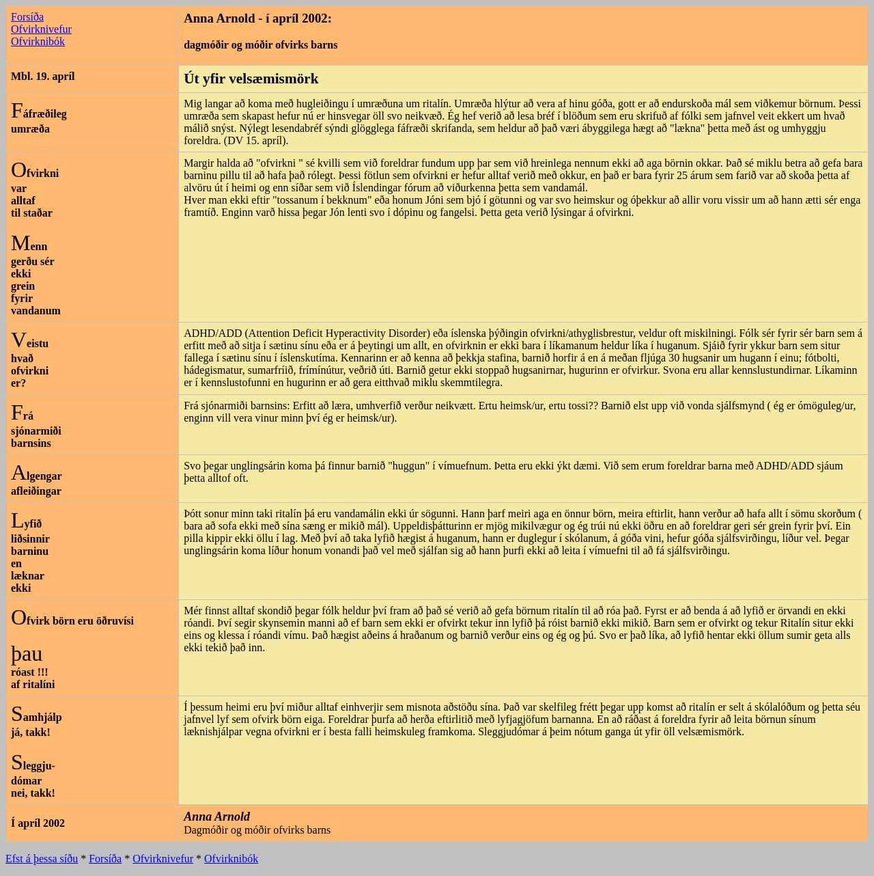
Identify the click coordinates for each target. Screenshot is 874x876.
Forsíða (27, 17)
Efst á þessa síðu (41, 858)
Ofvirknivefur (41, 29)
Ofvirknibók (38, 41)
